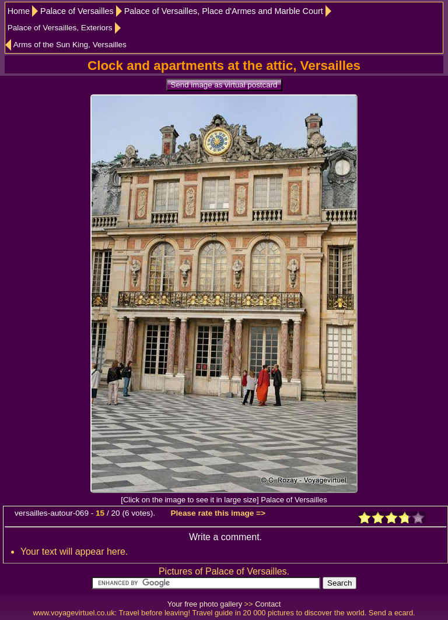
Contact (268, 604)
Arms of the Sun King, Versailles (70, 44)
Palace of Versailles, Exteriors (60, 27)
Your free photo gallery (204, 604)
